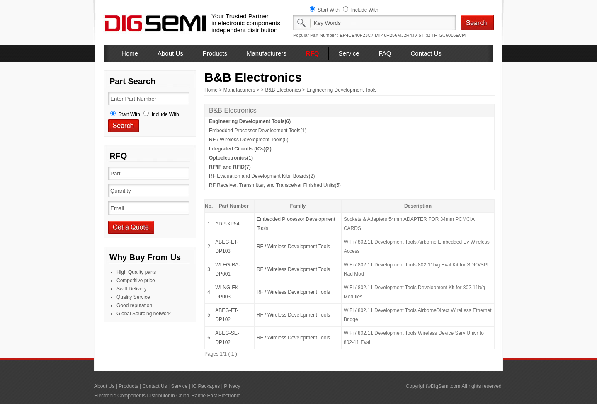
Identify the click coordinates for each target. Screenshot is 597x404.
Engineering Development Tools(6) (250, 121)
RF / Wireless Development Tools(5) (249, 140)
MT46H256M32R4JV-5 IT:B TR (406, 35)
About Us (170, 53)
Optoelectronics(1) (231, 158)
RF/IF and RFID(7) (230, 167)
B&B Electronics (283, 90)
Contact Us (426, 53)
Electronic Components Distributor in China (141, 396)
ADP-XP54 (227, 224)
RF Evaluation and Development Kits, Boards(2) (262, 176)
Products (215, 53)
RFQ (312, 53)
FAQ (385, 53)
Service (348, 53)
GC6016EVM (452, 35)
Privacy (232, 386)
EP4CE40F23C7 (357, 35)
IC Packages (206, 386)
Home (129, 53)
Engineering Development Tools (341, 90)
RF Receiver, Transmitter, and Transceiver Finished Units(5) (275, 185)
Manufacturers (266, 53)
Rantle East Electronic (215, 396)
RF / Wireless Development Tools (293, 246)
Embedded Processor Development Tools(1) (257, 130)
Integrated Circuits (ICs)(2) (240, 149)
